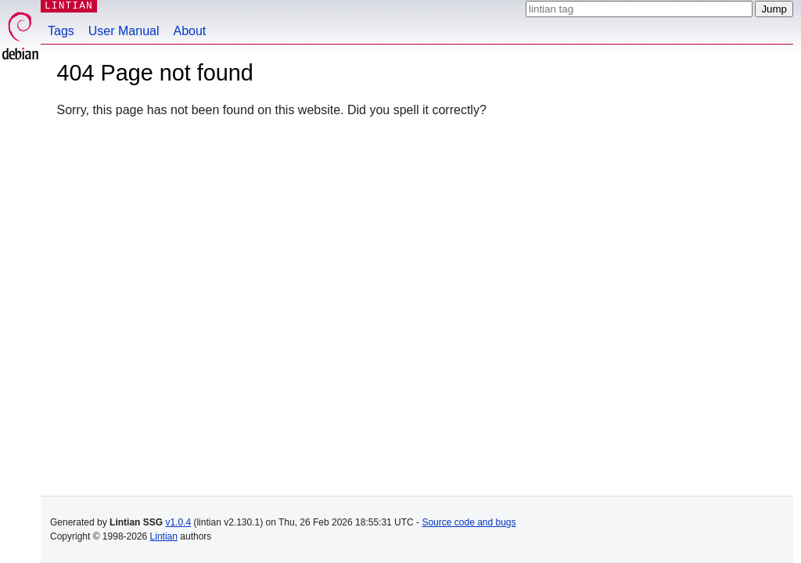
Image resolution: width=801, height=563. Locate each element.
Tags (61, 31)
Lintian (164, 536)
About (190, 31)
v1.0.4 (178, 522)
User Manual (124, 31)
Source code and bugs (468, 522)
